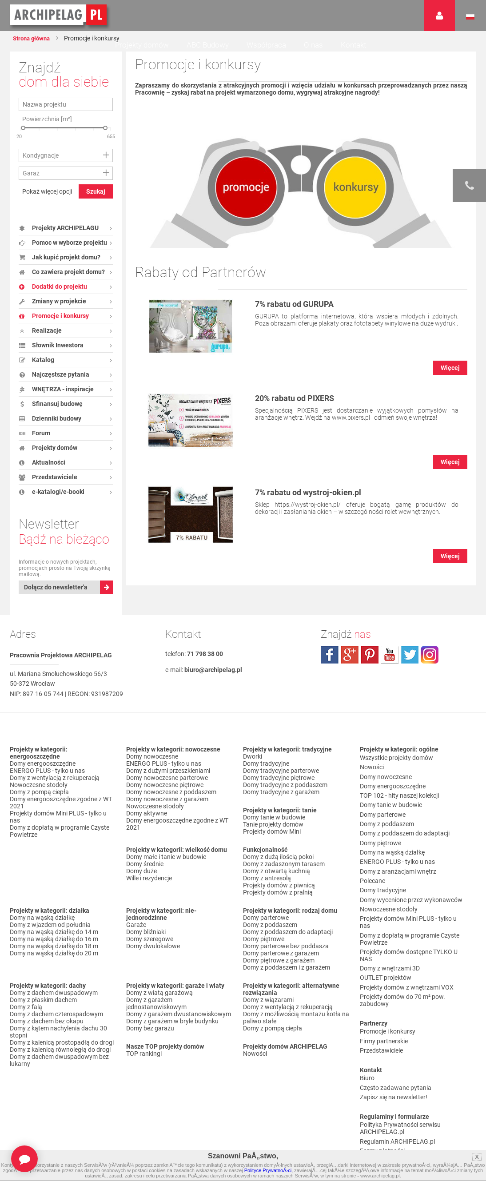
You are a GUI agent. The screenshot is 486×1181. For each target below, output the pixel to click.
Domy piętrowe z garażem (279, 969)
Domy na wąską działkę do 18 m (54, 954)
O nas (313, 44)
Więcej (450, 367)
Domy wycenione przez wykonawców (411, 871)
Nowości (255, 1062)
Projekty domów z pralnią (278, 901)
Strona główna (35, 38)
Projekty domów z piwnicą (279, 894)
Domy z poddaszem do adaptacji (288, 940)
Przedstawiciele (381, 996)
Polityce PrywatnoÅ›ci (267, 1170)
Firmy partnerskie (384, 989)
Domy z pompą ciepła (39, 800)
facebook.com (330, 663)
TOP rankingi (144, 1062)
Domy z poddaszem (270, 933)
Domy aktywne (146, 822)
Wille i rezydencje (149, 887)
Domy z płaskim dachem (43, 1008)
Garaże (136, 933)
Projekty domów (142, 44)
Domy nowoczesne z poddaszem (171, 800)
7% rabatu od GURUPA (301, 303)
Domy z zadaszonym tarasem (284, 872)
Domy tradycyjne (266, 772)
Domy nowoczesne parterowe (167, 786)
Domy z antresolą (267, 887)
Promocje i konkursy (387, 982)
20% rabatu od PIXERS (302, 398)
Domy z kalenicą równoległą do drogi (60, 1058)
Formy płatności (382, 1082)
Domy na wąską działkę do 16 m (54, 947)
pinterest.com (369, 663)
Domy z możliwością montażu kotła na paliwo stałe (296, 1026)
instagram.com (429, 663)
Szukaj (95, 191)
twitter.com (409, 663)
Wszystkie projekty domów (396, 765)
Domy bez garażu (150, 1037)
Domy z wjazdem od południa (50, 933)
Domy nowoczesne (152, 765)
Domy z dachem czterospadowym (56, 1022)
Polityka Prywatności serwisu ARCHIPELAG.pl (400, 1065)
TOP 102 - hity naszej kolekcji (399, 793)
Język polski (470, 17)
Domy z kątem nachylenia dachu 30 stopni (58, 1041)
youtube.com (389, 663)
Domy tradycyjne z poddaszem (285, 793)
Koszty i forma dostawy (392, 1090)
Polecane (372, 857)
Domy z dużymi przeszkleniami (168, 779)
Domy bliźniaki (146, 940)
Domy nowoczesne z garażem (167, 807)
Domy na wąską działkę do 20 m (54, 962)
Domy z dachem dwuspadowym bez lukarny (59, 1069)
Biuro (367, 1022)
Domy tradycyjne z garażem (281, 800)
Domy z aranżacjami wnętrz (398, 850)
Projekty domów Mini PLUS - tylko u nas (58, 826)
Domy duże (141, 879)
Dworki (252, 765)
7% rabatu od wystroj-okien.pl (317, 492)
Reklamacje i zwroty (387, 1097)
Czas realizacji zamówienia (397, 1104)
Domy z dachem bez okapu (47, 1030)
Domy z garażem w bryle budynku (172, 1030)
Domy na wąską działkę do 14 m (54, 940)
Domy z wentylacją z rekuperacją (55, 786)
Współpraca (266, 44)
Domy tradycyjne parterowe (281, 779)
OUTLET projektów (385, 935)
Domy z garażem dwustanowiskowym (178, 1022)
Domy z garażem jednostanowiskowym (156, 1012)
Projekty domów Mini (272, 840)
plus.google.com (350, 663)
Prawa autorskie (382, 1111)
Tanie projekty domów (273, 833)
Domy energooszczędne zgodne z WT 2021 (61, 811)
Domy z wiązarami (268, 1008)
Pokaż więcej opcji (47, 191)
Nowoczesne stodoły (39, 793)
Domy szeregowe (149, 947)
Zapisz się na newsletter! (393, 1036)
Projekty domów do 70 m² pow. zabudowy (402, 953)
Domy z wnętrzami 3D (390, 928)
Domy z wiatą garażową (159, 1001)
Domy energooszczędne (43, 772)
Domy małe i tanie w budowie (166, 865)
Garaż (31, 173)
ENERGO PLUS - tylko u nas (47, 779)
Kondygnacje (41, 155)
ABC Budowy (208, 44)
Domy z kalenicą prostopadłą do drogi (62, 1051)
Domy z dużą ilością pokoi (278, 865)
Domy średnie (144, 872)
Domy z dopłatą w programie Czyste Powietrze (59, 840)
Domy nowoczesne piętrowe (164, 793)
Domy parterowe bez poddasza (286, 954)
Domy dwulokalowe (153, 954)
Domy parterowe (266, 926)
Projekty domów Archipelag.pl (59, 15)
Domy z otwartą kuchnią (276, 879)
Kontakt (353, 44)
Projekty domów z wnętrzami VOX (407, 942)
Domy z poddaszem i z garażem (286, 976)
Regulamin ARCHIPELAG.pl (397, 1075)
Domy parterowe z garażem (281, 962)
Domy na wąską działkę (42, 926)
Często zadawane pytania (395, 1029)
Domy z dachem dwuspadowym (54, 1001)
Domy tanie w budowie (274, 826)
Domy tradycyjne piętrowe (279, 786)
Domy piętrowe (263, 947)
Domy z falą (26, 1015)
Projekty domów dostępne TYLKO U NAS (409, 918)
